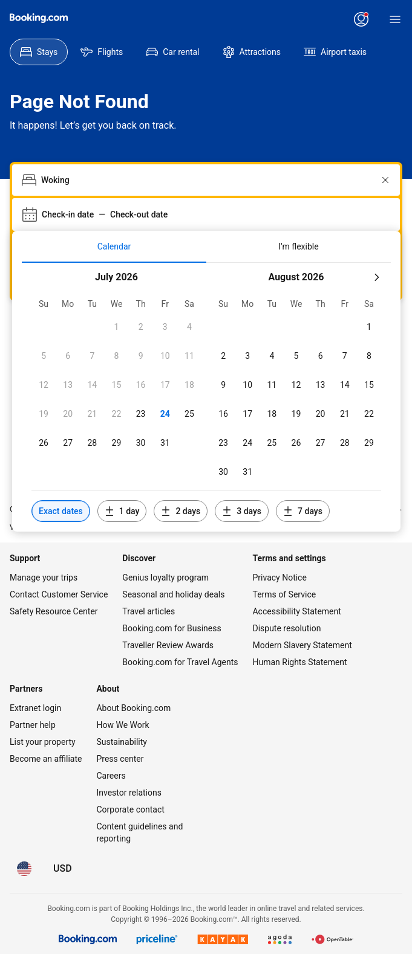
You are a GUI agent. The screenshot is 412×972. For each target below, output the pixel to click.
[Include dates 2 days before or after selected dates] (181, 511)
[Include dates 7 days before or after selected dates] (303, 511)
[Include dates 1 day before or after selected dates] (122, 511)
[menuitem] (39, 52)
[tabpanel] (206, 397)
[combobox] (207, 180)
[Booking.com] (39, 18)
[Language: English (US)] (24, 868)
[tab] (114, 246)
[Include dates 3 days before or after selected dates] (242, 511)
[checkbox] (116, 327)
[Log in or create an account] (361, 19)
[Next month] (376, 277)
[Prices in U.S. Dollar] (62, 868)
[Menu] (395, 19)
